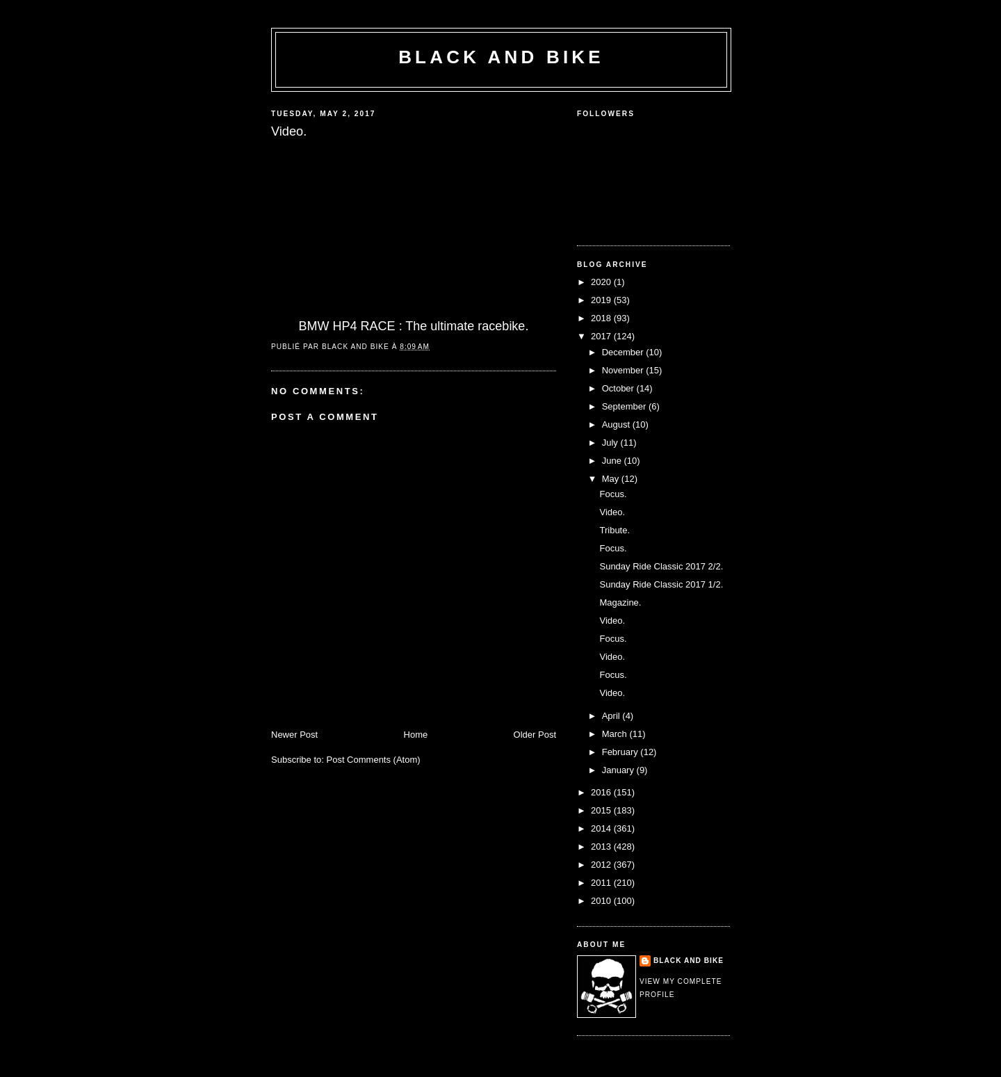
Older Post (535, 734)
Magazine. (620, 602)
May (611, 478)
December (624, 352)
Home (416, 734)
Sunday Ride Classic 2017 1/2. (661, 584)
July (611, 442)
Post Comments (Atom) (374, 759)
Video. (612, 512)
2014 (602, 828)
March (616, 734)
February (621, 752)
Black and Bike (501, 57)
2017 (602, 336)
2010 (602, 901)
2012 (602, 864)
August (617, 424)
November (624, 370)
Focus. (612, 494)
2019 (602, 300)
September (625, 406)
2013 (602, 846)
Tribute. (614, 530)
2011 (602, 882)
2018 (602, 318)
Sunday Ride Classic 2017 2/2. (661, 566)
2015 (602, 810)
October (619, 388)
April (612, 716)
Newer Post (294, 734)
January (619, 770)
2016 (602, 792)
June (613, 460)
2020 (602, 282)
